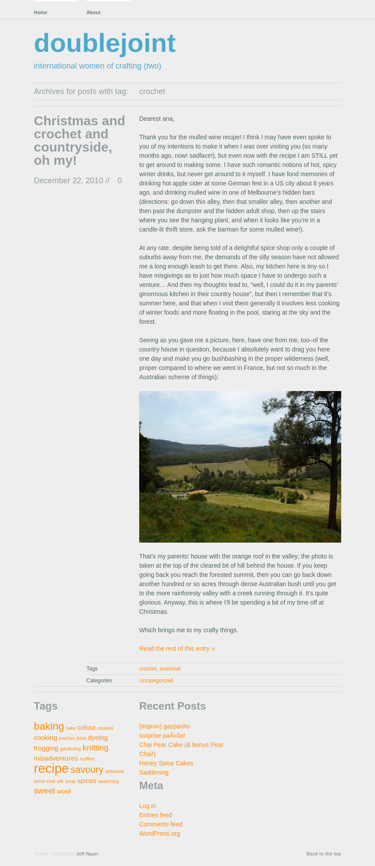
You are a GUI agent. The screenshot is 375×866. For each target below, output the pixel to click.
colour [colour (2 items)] (86, 727)
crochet (147, 669)
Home (40, 12)
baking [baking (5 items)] (49, 726)
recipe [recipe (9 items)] (51, 768)
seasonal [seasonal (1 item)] (114, 771)
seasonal (169, 669)
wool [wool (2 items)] (64, 791)
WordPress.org (159, 833)
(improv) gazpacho (164, 726)
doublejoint (105, 43)
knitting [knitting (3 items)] (95, 747)
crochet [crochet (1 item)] (66, 738)
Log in (147, 805)
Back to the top (323, 853)
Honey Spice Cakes (166, 763)
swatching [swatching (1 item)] (108, 781)
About (94, 12)
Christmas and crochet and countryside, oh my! (79, 140)
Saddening (154, 772)
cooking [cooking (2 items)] (45, 737)
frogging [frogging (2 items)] (46, 748)
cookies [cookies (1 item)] (105, 728)
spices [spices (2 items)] (87, 780)
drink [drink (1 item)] (81, 738)
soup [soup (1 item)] (70, 781)
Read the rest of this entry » (177, 648)
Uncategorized (156, 681)
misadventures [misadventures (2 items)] (56, 758)
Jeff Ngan (87, 853)
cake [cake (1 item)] (71, 728)
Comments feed (161, 824)
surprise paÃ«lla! (162, 735)
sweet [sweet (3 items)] (44, 790)
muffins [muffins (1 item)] (86, 758)
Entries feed (155, 815)
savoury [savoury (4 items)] (87, 770)
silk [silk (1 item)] (60, 781)
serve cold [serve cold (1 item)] (44, 781)
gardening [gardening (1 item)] (70, 748)
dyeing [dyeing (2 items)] (98, 737)
